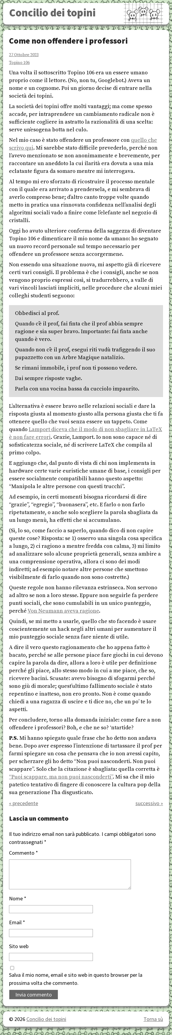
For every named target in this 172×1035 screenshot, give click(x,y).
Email (17, 922)
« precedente (23, 803)
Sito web (18, 946)
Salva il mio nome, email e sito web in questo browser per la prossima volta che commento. (75, 978)
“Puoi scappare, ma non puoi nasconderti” (61, 776)
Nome (17, 898)
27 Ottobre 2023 (24, 55)
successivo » (149, 803)
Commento (23, 852)
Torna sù (153, 1019)
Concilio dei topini (52, 12)
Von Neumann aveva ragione (63, 611)
